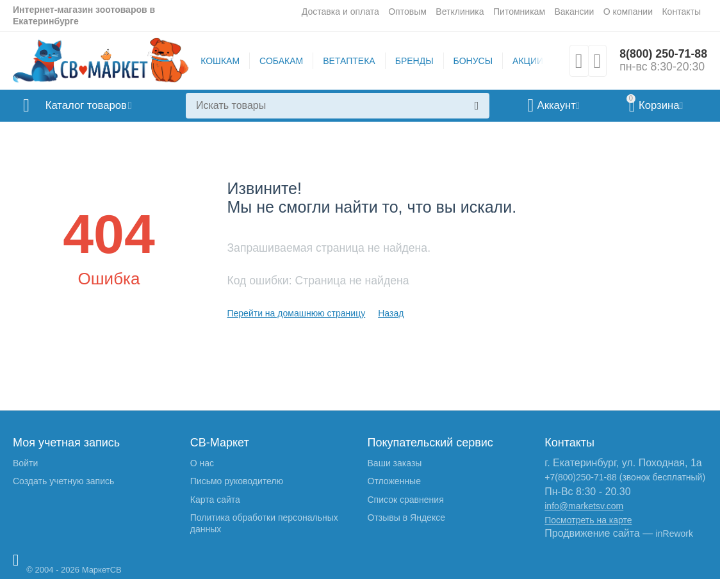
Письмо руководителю (236, 481)
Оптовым (407, 11)
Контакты (681, 11)
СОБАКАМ (280, 61)
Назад (391, 313)
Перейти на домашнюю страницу (296, 313)
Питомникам (519, 11)
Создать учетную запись (63, 481)
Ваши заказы (395, 463)
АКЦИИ (527, 61)
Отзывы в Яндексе (406, 517)
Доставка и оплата (340, 11)
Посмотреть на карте (588, 520)
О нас (202, 463)
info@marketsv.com (583, 506)
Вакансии (574, 11)
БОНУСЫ (471, 61)
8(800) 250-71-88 (662, 54)
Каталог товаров (89, 106)
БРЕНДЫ (413, 61)
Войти (25, 463)
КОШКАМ (219, 61)
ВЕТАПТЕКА (348, 61)
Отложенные (394, 481)
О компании (628, 11)
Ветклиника (460, 11)
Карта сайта (215, 499)
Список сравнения (406, 499)
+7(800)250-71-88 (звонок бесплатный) (624, 477)
